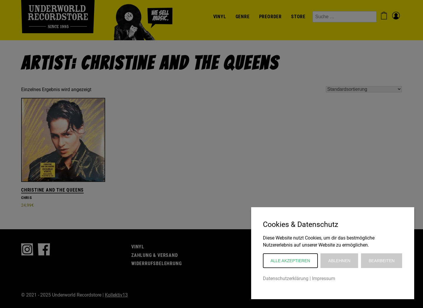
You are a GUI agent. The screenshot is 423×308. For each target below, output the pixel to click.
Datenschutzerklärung (285, 278)
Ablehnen (339, 260)
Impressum (323, 278)
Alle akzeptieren (290, 260)
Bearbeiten (382, 260)
